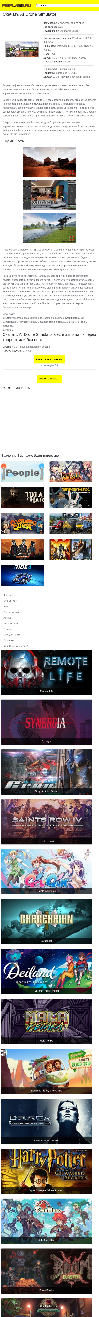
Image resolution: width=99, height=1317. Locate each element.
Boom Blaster (46, 1290)
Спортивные (11, 612)
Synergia (46, 741)
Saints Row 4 (47, 841)
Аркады (8, 618)
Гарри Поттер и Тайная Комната (47, 1190)
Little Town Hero (46, 1240)
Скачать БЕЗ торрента (49, 359)
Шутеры (8, 595)
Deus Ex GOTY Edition (46, 1140)
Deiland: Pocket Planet (46, 991)
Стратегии (10, 601)
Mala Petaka (46, 1040)
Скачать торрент (49, 379)
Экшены (8, 640)
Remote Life (46, 691)
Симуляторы (11, 635)
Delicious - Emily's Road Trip (46, 1090)
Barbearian (47, 941)
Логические (11, 623)
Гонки (7, 629)
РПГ (6, 606)
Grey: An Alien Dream (46, 791)
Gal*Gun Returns (46, 891)
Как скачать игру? (16, 646)
